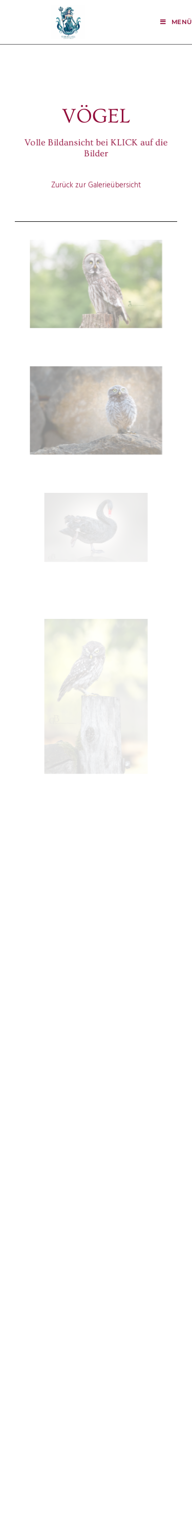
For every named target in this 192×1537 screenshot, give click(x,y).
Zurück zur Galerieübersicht (96, 178)
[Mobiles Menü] (176, 22)
